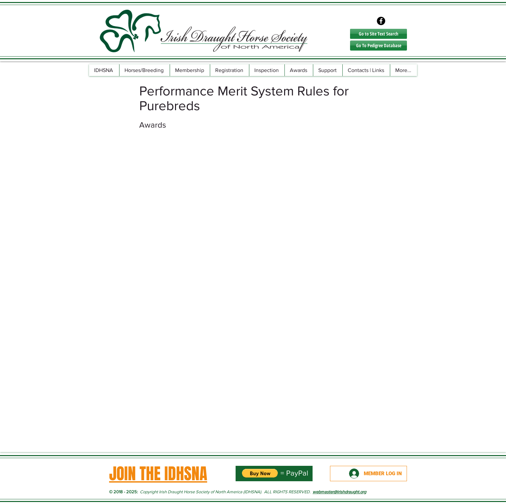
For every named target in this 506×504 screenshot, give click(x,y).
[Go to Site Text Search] (378, 34)
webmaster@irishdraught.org (339, 491)
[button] (144, 70)
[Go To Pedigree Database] (378, 46)
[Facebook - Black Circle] (381, 21)
